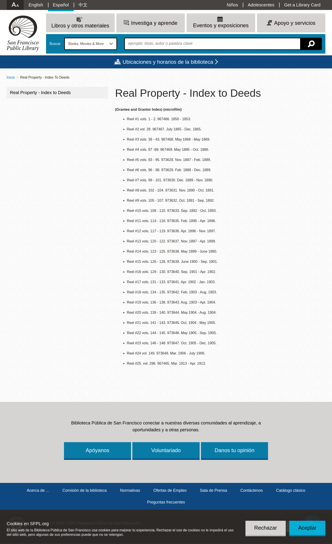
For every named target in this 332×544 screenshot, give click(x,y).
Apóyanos (97, 450)
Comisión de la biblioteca (84, 490)
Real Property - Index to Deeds (40, 92)
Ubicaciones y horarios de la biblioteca (168, 62)
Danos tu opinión (234, 450)
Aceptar (307, 528)
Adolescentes (261, 4)
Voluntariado (166, 450)
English (36, 4)
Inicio (11, 77)
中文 (83, 4)
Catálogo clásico (290, 490)
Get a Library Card (302, 4)
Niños (232, 4)
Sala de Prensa (213, 490)
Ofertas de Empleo (170, 490)
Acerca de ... (38, 490)
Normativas (130, 490)
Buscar (55, 44)
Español (61, 4)
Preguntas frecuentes (166, 502)
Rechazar (265, 528)
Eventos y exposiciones (221, 25)
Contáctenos (251, 490)
